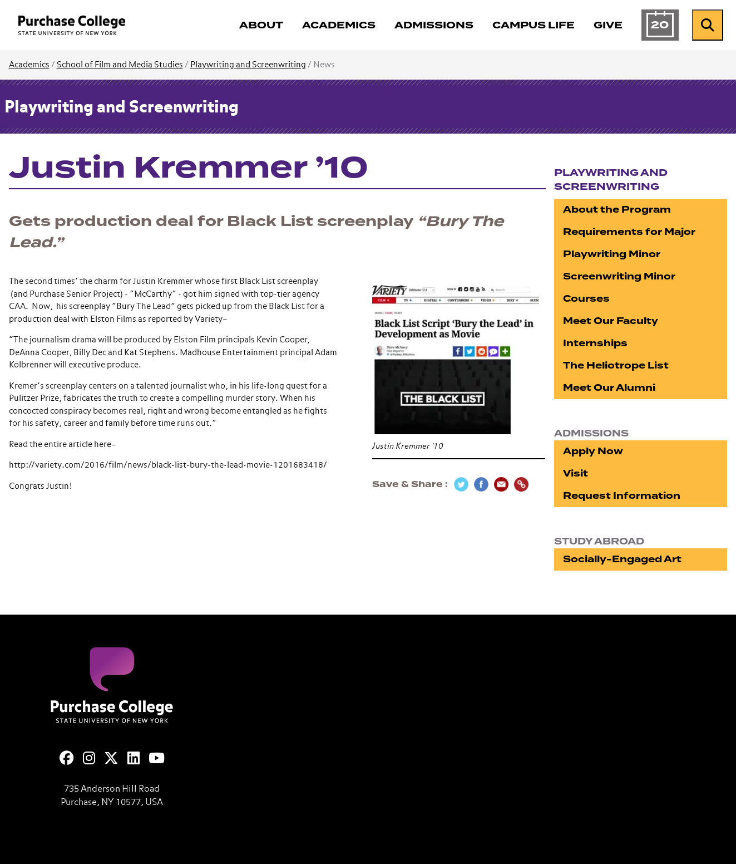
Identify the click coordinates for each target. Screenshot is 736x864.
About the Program (617, 210)
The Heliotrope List (616, 365)
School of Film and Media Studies (120, 65)
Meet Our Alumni (609, 388)
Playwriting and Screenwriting (248, 65)
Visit (575, 473)
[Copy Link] (521, 484)
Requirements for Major (629, 232)
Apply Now (593, 451)
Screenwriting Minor (619, 276)
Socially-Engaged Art (622, 559)
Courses (586, 299)
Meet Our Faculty (610, 321)
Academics (29, 65)
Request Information (621, 496)
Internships (595, 343)
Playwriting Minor (611, 254)
